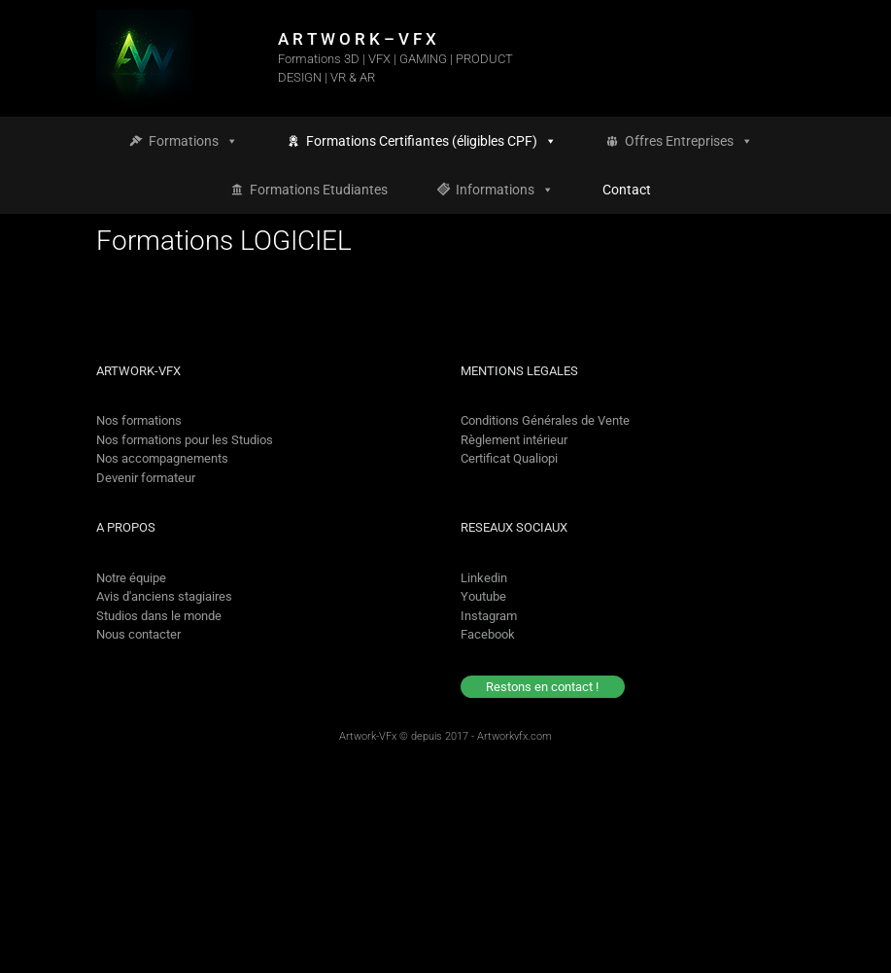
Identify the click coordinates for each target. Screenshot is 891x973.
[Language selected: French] (806, 956)
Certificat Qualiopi (509, 458)
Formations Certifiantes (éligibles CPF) (431, 141)
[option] (824, 956)
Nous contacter (138, 634)
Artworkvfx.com (514, 736)
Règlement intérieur (514, 440)
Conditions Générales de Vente (545, 420)
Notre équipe (131, 578)
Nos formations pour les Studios (184, 440)
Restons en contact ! (542, 686)
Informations (505, 189)
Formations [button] (193, 141)
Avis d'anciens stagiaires (164, 596)
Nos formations (139, 420)
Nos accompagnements (162, 458)
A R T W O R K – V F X (357, 39)
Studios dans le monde (159, 615)
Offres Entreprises (689, 141)
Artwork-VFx (367, 736)
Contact (626, 189)
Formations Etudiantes (319, 189)
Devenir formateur (145, 477)
